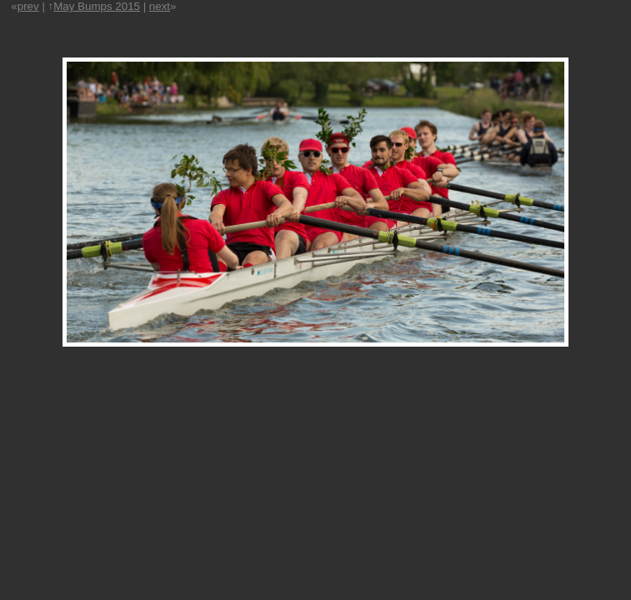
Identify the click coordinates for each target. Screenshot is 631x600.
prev (28, 6)
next (159, 6)
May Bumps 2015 (96, 6)
